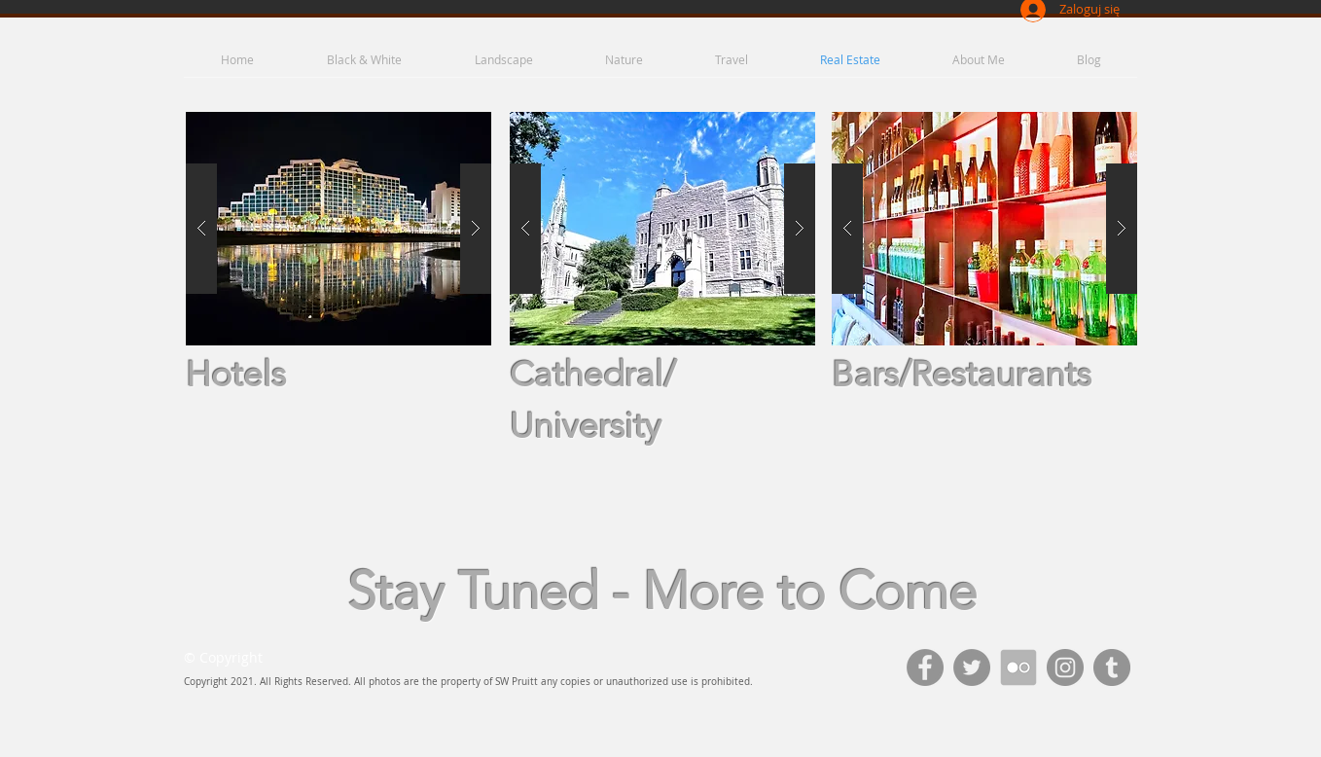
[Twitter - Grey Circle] (971, 667)
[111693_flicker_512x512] (1018, 667)
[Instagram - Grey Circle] (1065, 667)
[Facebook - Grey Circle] (925, 667)
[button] (338, 228)
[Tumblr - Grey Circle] (1111, 667)
